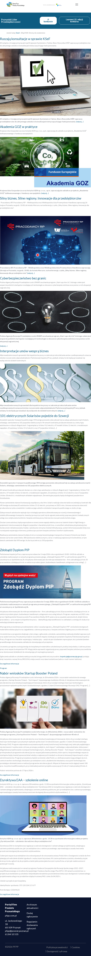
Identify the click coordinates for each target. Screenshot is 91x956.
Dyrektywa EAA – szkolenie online (24, 780)
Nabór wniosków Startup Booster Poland (29, 673)
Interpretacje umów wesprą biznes (24, 351)
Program (3, 668)
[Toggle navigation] (77, 4)
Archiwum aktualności (32, 906)
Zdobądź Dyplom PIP (14, 550)
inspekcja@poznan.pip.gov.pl (71, 656)
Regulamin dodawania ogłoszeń (32, 925)
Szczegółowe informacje (9, 664)
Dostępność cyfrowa (57, 951)
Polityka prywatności (57, 947)
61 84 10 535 (12, 934)
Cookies (75, 947)
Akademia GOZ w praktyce (18, 127)
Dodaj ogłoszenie (32, 915)
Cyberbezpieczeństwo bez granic (23, 278)
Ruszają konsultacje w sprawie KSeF (25, 39)
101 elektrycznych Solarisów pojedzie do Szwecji (34, 416)
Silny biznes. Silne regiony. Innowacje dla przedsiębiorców (40, 198)
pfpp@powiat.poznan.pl (17, 930)
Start (18, 33)
